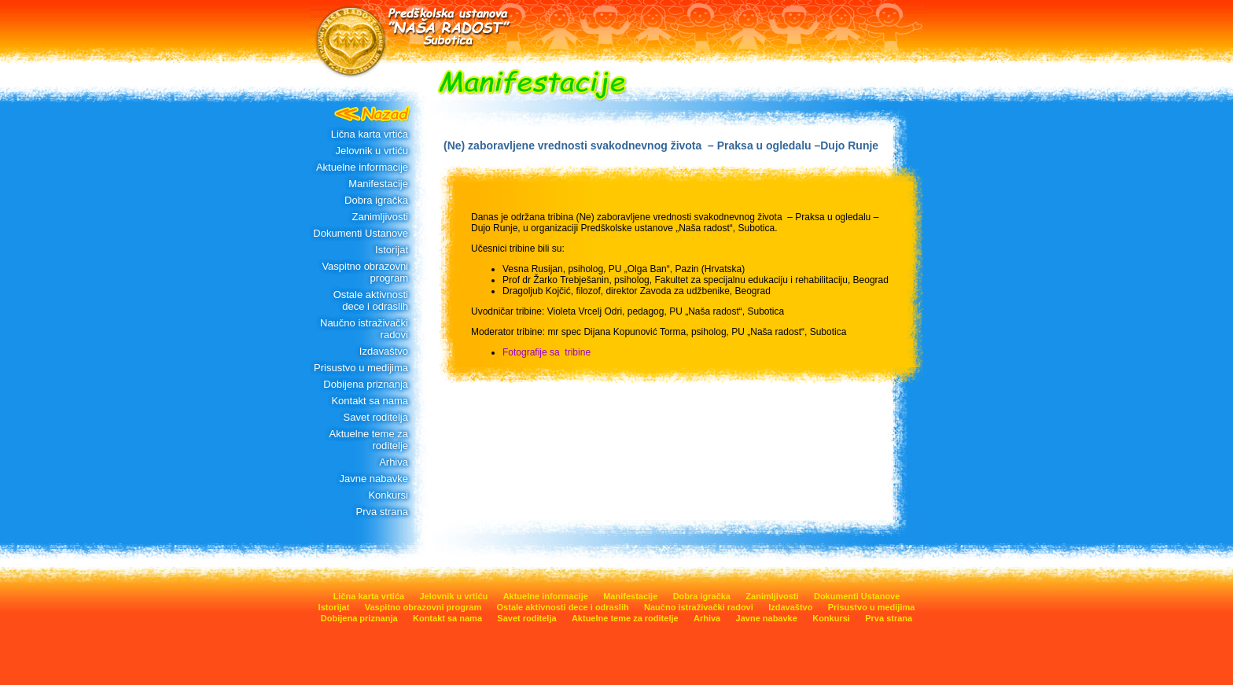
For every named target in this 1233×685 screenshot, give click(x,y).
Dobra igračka (376, 200)
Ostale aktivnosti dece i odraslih (370, 300)
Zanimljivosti (379, 217)
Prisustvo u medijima (361, 368)
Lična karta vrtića (369, 134)
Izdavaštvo (383, 351)
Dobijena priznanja (365, 384)
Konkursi (388, 495)
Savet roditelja (376, 417)
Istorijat (391, 250)
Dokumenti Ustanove (360, 233)
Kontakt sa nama (369, 401)
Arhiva (393, 462)
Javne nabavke (374, 478)
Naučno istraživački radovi (364, 329)
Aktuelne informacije (362, 167)
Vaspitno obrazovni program (365, 272)
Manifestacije (378, 184)
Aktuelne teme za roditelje (368, 439)
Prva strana (382, 511)
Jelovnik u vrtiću (372, 151)
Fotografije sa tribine (546, 352)
